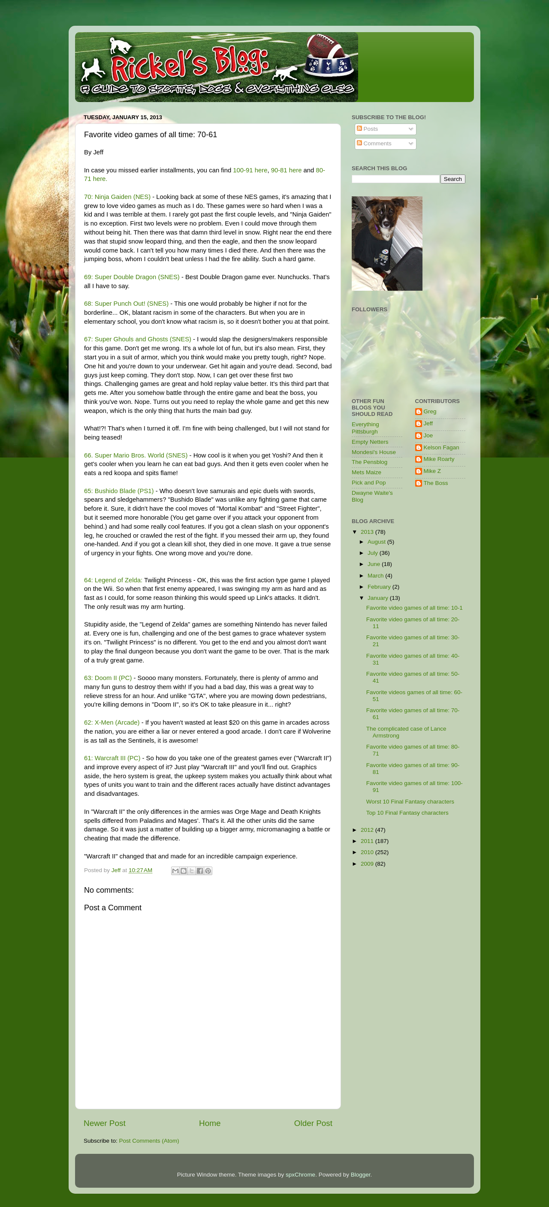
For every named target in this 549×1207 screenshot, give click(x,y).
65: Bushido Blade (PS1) (119, 491)
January (379, 598)
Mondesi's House (374, 452)
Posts (367, 129)
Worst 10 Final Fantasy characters (410, 801)
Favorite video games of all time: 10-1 (414, 608)
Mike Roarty (439, 459)
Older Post (313, 1123)
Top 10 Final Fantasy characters (407, 813)
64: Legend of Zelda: (113, 580)
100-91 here (250, 170)
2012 (368, 830)
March (376, 575)
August (377, 542)
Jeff (428, 423)
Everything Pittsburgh (365, 427)
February (380, 587)
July (374, 553)
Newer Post (105, 1123)
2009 (368, 864)
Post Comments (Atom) (149, 1141)
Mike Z (432, 471)
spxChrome (300, 1174)
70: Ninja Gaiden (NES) (117, 196)
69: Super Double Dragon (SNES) (132, 277)
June (375, 564)
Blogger (361, 1174)
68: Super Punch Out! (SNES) (126, 303)
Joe (428, 435)
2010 (368, 852)
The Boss (436, 483)
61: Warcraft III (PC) (112, 758)
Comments (374, 143)
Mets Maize (366, 472)
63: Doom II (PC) (108, 677)
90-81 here (286, 170)
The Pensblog (369, 462)
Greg (430, 411)
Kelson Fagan (441, 447)
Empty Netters (370, 442)
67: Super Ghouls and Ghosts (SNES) (137, 339)
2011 (368, 841)
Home (209, 1123)
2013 (368, 532)
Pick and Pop (369, 482)
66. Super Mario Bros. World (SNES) (135, 455)
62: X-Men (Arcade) (112, 722)
